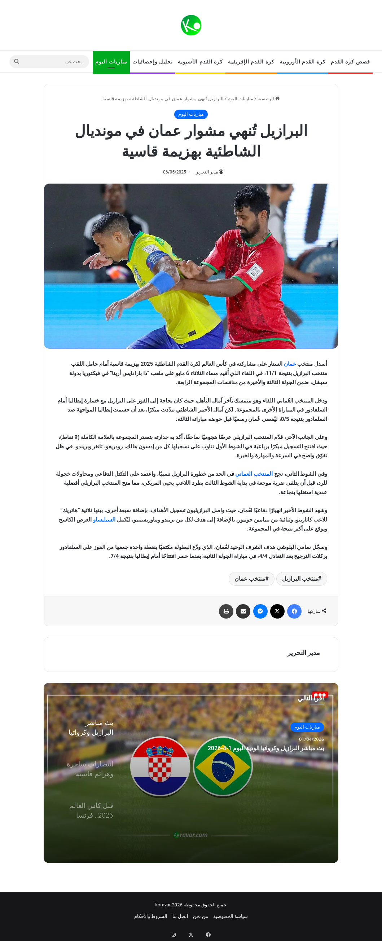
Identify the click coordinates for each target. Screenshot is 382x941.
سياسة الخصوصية (230, 916)
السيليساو (104, 519)
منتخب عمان (249, 578)
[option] (190, 773)
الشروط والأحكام (150, 916)
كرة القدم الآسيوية (200, 62)
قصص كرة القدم (350, 62)
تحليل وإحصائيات (152, 62)
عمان (290, 364)
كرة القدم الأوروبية (303, 62)
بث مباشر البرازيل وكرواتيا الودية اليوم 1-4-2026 (245, 762)
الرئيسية (269, 98)
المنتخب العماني (254, 474)
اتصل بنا (180, 916)
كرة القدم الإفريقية (251, 62)
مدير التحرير (207, 172)
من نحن (200, 916)
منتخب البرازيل (300, 578)
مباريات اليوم (111, 62)
